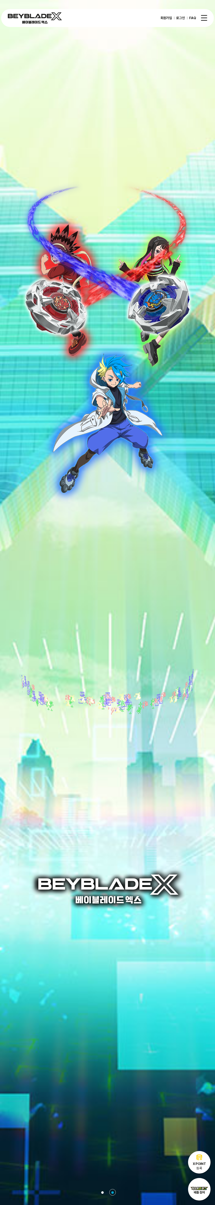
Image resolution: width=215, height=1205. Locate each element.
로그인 (180, 18)
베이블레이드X (35, 18)
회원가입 (166, 18)
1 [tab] (102, 1192)
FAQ (192, 18)
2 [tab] (112, 1192)
